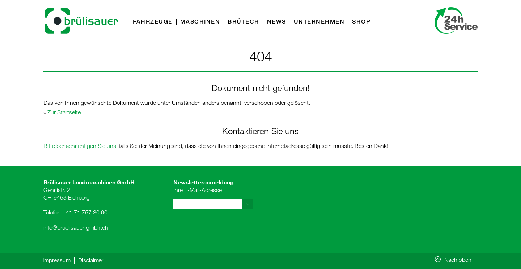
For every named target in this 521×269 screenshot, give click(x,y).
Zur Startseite (64, 112)
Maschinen (200, 22)
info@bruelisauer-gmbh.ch (75, 227)
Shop (361, 22)
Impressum (57, 260)
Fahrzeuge (153, 22)
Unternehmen (319, 22)
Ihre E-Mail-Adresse (203, 186)
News (276, 22)
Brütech (243, 22)
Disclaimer (90, 260)
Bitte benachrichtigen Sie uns (79, 145)
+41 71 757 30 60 (84, 212)
